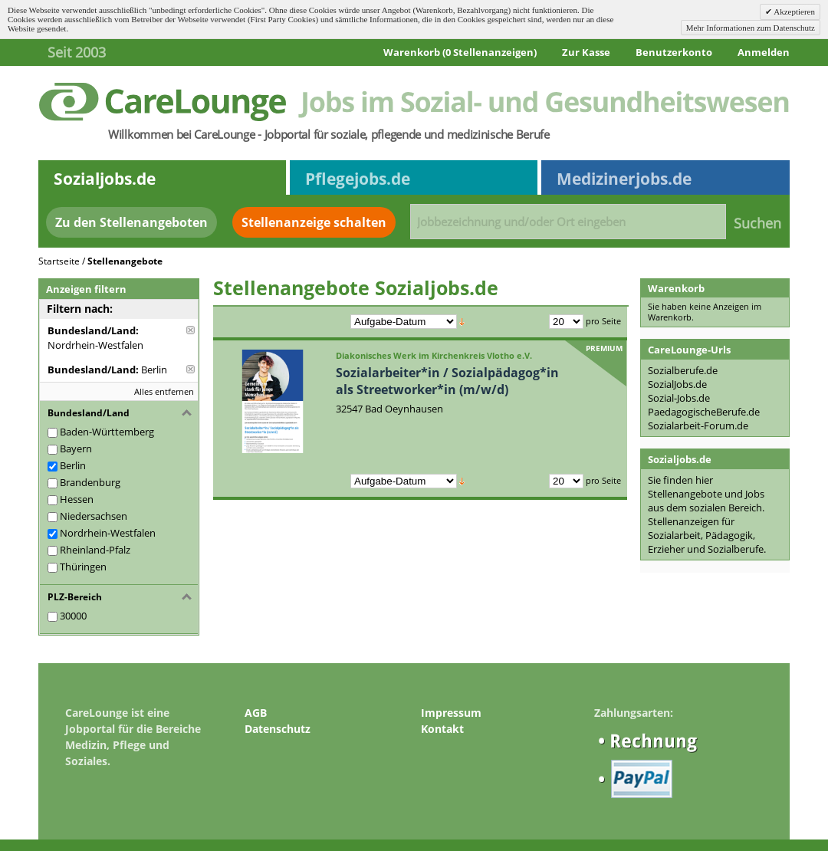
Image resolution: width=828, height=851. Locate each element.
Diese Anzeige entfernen (190, 330)
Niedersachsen (93, 516)
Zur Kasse (586, 52)
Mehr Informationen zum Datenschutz (750, 27)
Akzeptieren (793, 11)
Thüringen (83, 566)
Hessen (77, 499)
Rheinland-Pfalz (95, 550)
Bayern (76, 448)
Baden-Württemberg (107, 432)
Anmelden (764, 52)
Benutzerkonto (674, 52)
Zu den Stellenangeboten (131, 222)
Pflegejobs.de (357, 178)
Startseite (59, 261)
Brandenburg (90, 482)
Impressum (451, 712)
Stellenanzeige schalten (314, 222)
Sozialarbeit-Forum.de (698, 425)
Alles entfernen (164, 391)
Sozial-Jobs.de (679, 398)
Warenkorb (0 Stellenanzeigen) (460, 52)
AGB (256, 712)
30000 (73, 616)
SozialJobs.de (677, 384)
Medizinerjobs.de (624, 178)
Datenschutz (277, 728)
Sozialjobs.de (105, 178)
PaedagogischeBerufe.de (704, 412)
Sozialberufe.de (683, 370)
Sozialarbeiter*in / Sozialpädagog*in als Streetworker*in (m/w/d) (447, 381)
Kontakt (442, 728)
